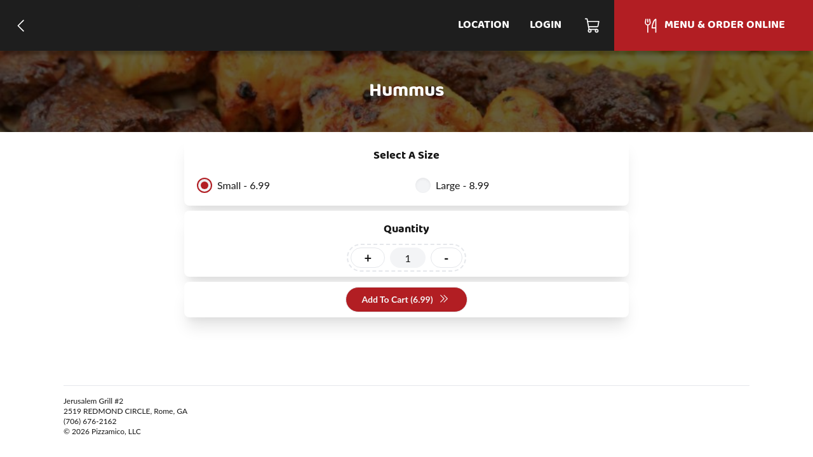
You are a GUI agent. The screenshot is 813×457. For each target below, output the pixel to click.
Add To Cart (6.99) (404, 300)
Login (545, 25)
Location (483, 25)
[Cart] (593, 25)
